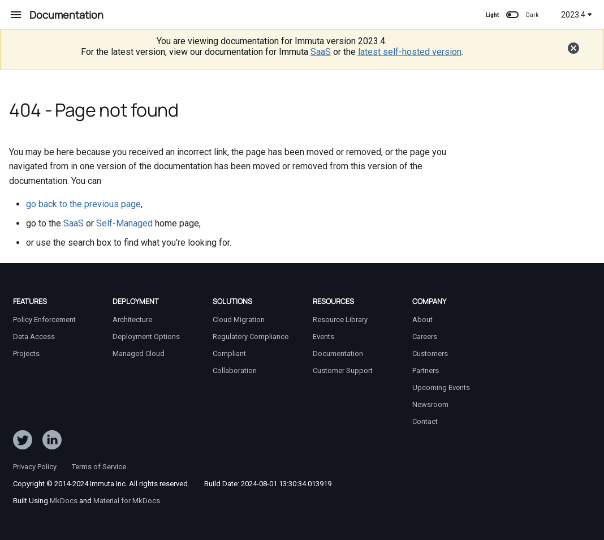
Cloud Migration (239, 319)
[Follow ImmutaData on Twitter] (22, 442)
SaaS (320, 51)
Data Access (34, 336)
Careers (424, 336)
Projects (26, 353)
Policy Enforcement (44, 319)
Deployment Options (146, 336)
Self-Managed (124, 223)
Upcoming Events (441, 387)
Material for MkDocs (126, 500)
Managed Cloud (139, 353)
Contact (425, 421)
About (422, 319)
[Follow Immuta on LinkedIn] (52, 442)
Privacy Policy (35, 466)
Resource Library (340, 319)
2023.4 (576, 14)
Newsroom (430, 404)
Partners (425, 370)
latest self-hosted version (409, 51)
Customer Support (343, 370)
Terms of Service (99, 466)
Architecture (132, 319)
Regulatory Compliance (250, 336)
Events (323, 336)
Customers (430, 353)
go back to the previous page (83, 204)
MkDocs (63, 500)
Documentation (338, 353)
